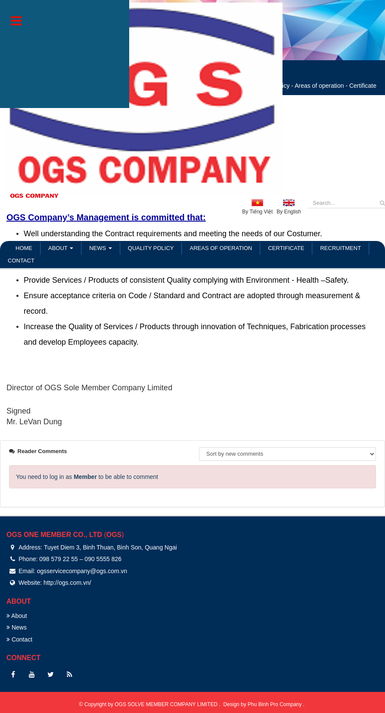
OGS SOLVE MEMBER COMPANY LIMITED (167, 704)
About (16, 615)
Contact (19, 639)
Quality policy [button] (151, 248)
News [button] (100, 250)
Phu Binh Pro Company (275, 704)
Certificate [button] (286, 248)
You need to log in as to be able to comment (87, 476)
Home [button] (24, 248)
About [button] (60, 250)
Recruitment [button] (340, 248)
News (16, 627)
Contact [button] (21, 260)
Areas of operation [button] (220, 248)
